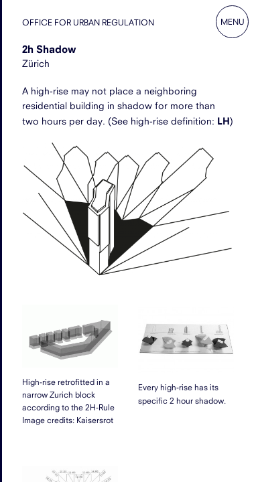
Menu (232, 22)
